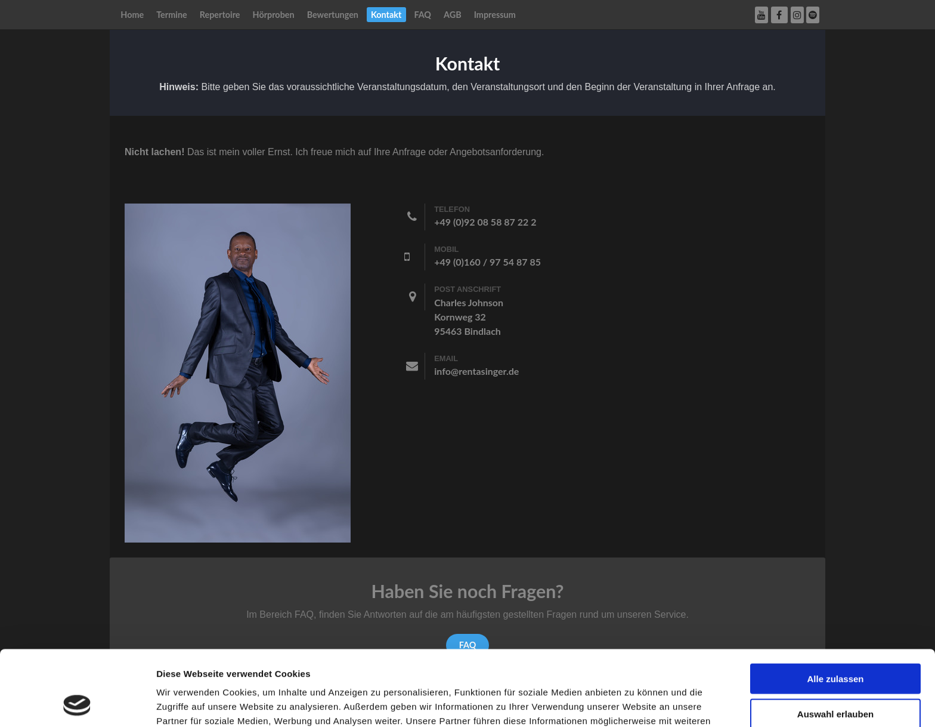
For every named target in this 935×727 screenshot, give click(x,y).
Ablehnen (835, 678)
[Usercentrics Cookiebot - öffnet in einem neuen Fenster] (77, 704)
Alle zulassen (835, 608)
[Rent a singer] (238, 372)
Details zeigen (634, 703)
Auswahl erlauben (835, 643)
